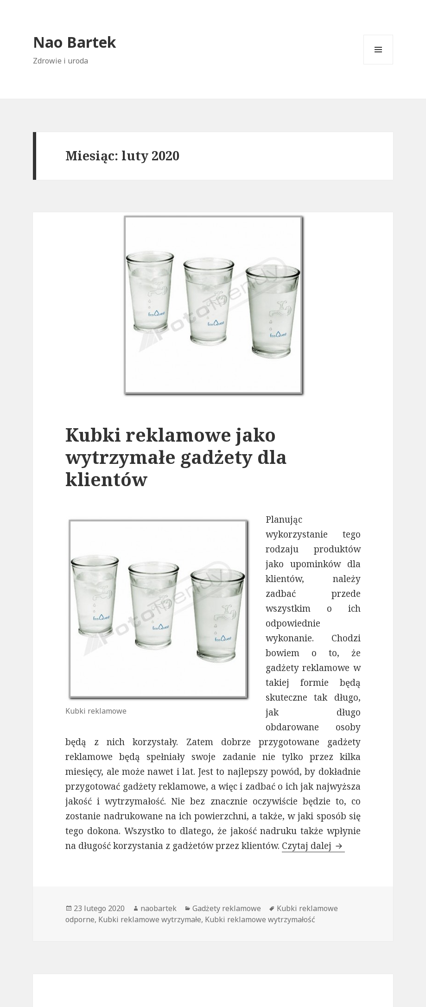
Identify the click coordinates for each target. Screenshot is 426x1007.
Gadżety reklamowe (226, 908)
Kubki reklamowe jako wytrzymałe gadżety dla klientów (176, 456)
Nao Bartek (74, 42)
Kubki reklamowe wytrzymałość (260, 919)
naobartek (158, 908)
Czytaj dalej (313, 846)
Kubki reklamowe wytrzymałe (149, 919)
